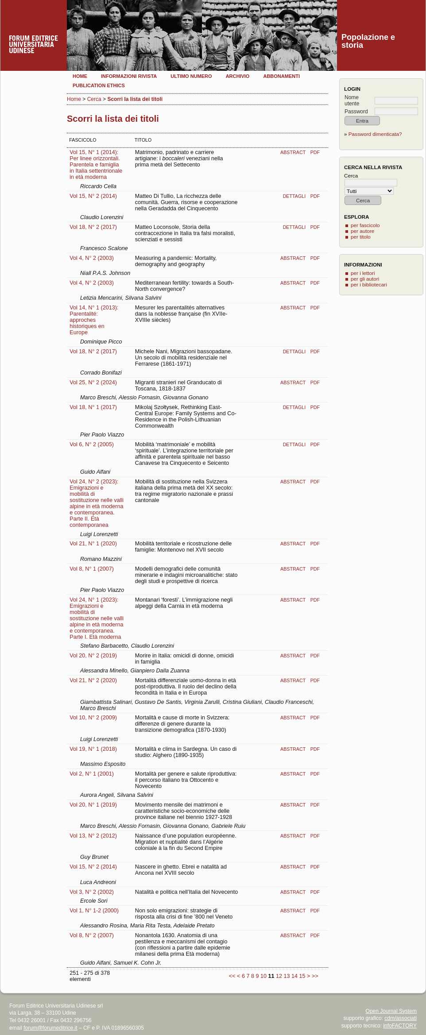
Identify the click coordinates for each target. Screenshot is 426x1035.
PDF (315, 152)
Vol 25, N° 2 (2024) (93, 382)
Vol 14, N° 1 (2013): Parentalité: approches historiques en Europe (94, 320)
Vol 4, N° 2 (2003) (92, 258)
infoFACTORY (400, 1026)
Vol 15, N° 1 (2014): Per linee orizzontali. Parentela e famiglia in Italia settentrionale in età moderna (96, 164)
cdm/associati (400, 1018)
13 (286, 976)
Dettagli (294, 196)
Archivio (238, 76)
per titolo (361, 236)
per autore (362, 231)
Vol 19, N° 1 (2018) (93, 749)
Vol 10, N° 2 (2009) (93, 717)
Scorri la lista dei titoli (135, 99)
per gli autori (365, 279)
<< (232, 976)
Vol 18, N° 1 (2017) (93, 407)
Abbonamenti (281, 76)
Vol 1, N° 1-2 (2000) (94, 911)
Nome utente (352, 100)
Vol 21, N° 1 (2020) (93, 544)
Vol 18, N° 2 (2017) (93, 227)
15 (302, 976)
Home (80, 76)
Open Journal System (391, 1011)
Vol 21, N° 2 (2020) (93, 680)
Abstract (293, 152)
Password (356, 111)
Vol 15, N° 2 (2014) (93, 196)
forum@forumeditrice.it (50, 1028)
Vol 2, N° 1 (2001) (92, 774)
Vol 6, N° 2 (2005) (92, 444)
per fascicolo (365, 225)
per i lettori (363, 273)
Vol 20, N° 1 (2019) (93, 805)
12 (279, 976)
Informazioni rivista (129, 76)
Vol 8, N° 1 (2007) (92, 569)
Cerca (94, 99)
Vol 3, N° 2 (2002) (92, 892)
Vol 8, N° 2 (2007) (92, 935)
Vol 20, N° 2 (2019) (93, 656)
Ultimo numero (191, 76)
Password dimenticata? (375, 134)
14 (294, 976)
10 (263, 976)
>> (315, 976)
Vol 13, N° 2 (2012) (93, 836)
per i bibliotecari (369, 284)
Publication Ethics (99, 85)
